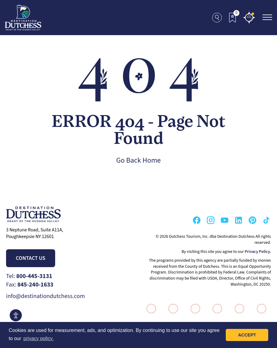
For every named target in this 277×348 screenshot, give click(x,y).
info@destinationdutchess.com (45, 296)
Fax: (29, 284)
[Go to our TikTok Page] (266, 220)
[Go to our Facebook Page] (196, 220)
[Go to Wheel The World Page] (260, 308)
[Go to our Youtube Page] (224, 220)
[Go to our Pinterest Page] (252, 220)
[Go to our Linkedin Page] (238, 220)
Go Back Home (138, 160)
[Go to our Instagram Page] (210, 220)
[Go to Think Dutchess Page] (216, 308)
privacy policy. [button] (38, 338)
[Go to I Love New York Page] (149, 308)
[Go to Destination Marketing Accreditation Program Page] (238, 308)
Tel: (29, 276)
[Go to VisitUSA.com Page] (172, 308)
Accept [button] (247, 335)
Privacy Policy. (258, 252)
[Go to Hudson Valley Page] (194, 308)
